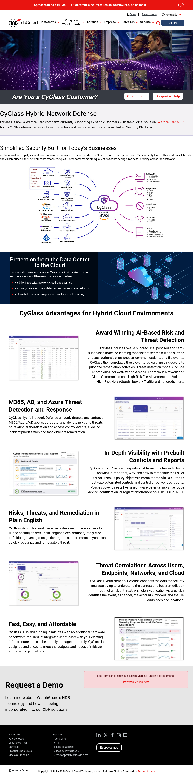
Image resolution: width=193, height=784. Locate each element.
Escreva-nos (109, 747)
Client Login (137, 96)
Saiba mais (138, 5)
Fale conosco (149, 14)
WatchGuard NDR (170, 122)
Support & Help (167, 96)
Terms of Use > (146, 771)
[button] (158, 22)
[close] (181, 5)
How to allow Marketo (136, 681)
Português (171, 14)
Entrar (133, 14)
